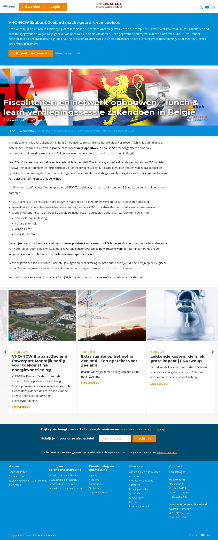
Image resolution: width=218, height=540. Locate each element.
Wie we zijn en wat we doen (144, 471)
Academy (94, 478)
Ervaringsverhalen (139, 488)
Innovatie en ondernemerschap (66, 487)
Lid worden (31, 9)
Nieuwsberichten (18, 471)
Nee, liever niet (67, 53)
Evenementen (26, 129)
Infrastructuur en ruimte (62, 483)
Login (55, 9)
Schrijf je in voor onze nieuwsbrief (68, 437)
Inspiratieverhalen (98, 491)
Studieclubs (95, 487)
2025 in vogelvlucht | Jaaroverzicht (28, 479)
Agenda (93, 474)
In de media (15, 483)
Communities (96, 483)
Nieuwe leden (136, 496)
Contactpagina (177, 471)
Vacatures (134, 483)
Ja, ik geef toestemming (31, 53)
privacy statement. (27, 44)
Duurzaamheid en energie (63, 478)
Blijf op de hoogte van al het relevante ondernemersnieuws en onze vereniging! (103, 428)
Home (12, 129)
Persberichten (16, 475)
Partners (133, 501)
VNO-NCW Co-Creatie (141, 479)
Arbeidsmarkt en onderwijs (63, 474)
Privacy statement (167, 451)
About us (134, 475)
